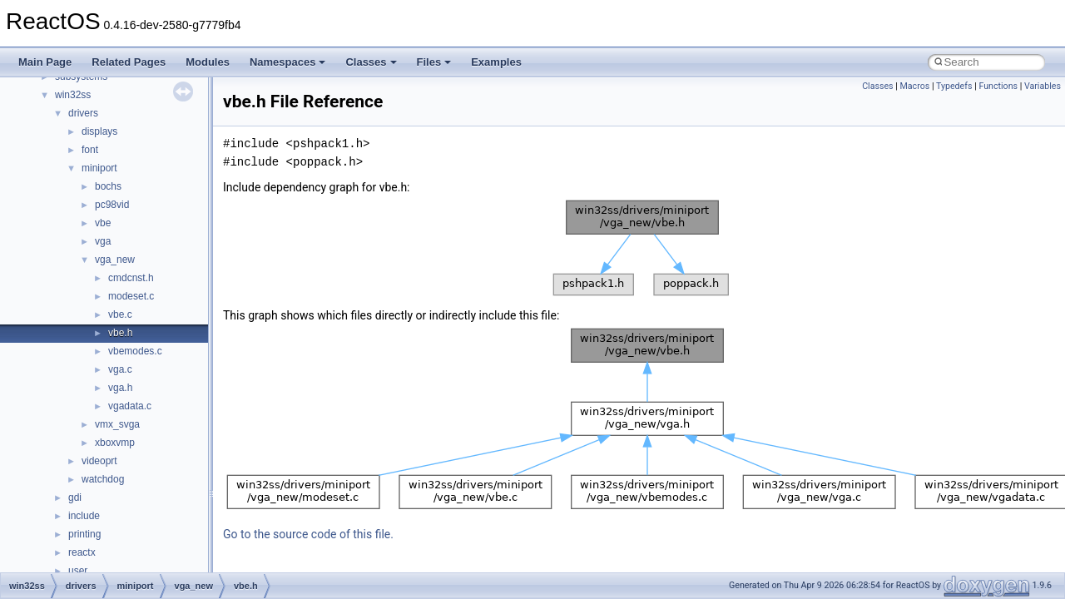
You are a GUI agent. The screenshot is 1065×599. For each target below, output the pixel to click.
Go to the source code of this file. (308, 534)
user (77, 571)
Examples (496, 62)
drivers (83, 113)
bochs (108, 186)
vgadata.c (129, 406)
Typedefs (954, 86)
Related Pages (129, 62)
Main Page (45, 62)
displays (99, 131)
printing (84, 534)
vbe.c (120, 314)
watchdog (103, 479)
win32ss (73, 95)
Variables (1042, 86)
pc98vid (112, 204)
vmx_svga (117, 424)
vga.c (120, 369)
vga (103, 241)
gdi (75, 497)
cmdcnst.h (131, 278)
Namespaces (288, 62)
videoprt (99, 461)
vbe (103, 223)
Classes (370, 62)
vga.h (120, 388)
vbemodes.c (135, 351)
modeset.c (131, 296)
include (84, 516)
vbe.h (120, 333)
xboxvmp (115, 442)
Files (434, 62)
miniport (99, 168)
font (90, 150)
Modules (208, 62)
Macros (915, 86)
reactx (82, 552)
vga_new (115, 259)
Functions (998, 86)
